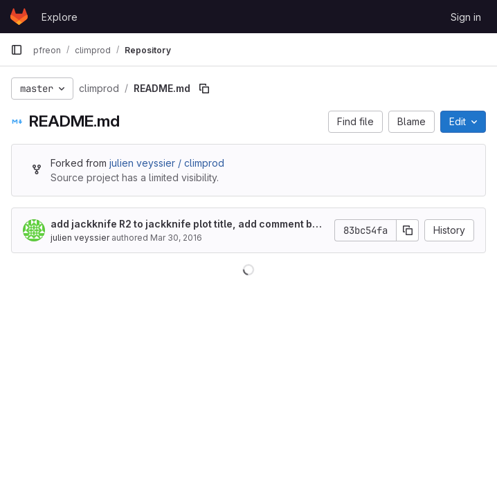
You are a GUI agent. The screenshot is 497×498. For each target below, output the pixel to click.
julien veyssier (80, 237)
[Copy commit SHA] (408, 230)
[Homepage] (19, 17)
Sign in (466, 17)
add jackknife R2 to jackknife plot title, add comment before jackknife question (187, 224)
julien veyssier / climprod (166, 163)
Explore (60, 17)
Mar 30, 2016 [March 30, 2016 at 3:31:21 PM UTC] (176, 237)
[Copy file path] (204, 88)
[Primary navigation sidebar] (17, 50)
